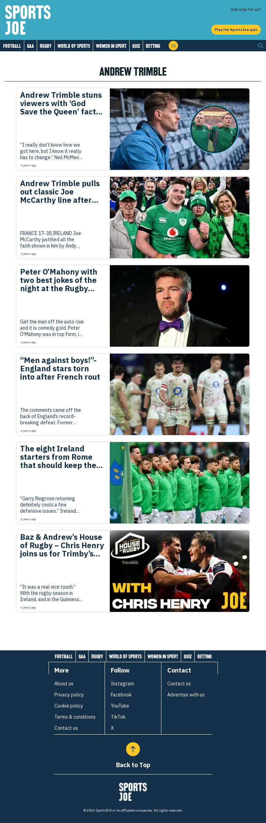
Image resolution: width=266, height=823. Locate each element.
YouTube (120, 706)
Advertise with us (186, 695)
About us (63, 683)
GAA (30, 46)
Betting (153, 46)
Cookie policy (68, 706)
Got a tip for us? (246, 9)
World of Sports (73, 46)
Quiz (136, 46)
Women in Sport (111, 46)
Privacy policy (69, 695)
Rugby (46, 46)
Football (12, 46)
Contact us (66, 728)
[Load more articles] (133, 627)
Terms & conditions (75, 717)
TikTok (118, 717)
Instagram (122, 683)
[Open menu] (173, 45)
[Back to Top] (133, 749)
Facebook (121, 695)
